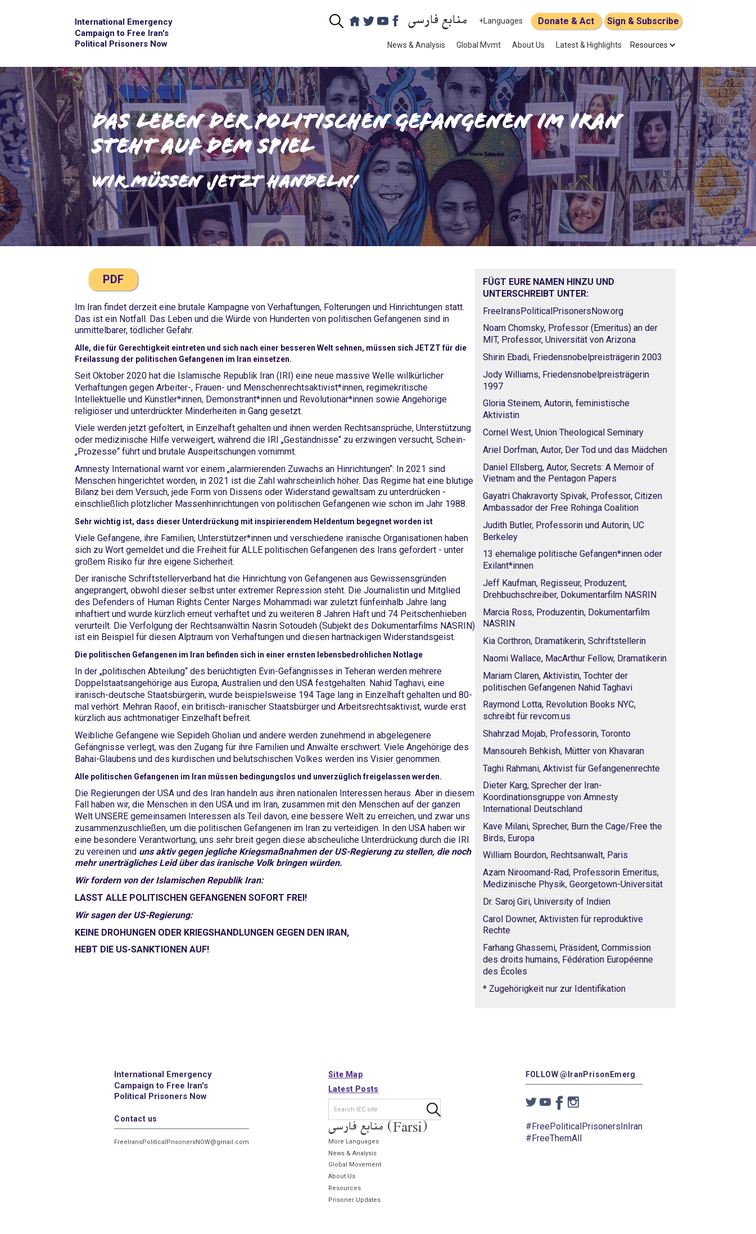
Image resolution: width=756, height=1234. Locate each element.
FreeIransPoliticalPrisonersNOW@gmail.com (181, 1148)
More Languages (353, 1147)
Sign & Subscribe (643, 21)
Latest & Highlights (589, 44)
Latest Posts (353, 1095)
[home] (125, 33)
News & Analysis (416, 44)
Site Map (345, 1080)
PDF (113, 279)
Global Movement (354, 1170)
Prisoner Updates (354, 1206)
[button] (649, 45)
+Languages (501, 20)
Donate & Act (566, 21)
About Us (528, 44)
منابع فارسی (438, 21)
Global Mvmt (478, 44)
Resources (344, 1194)
